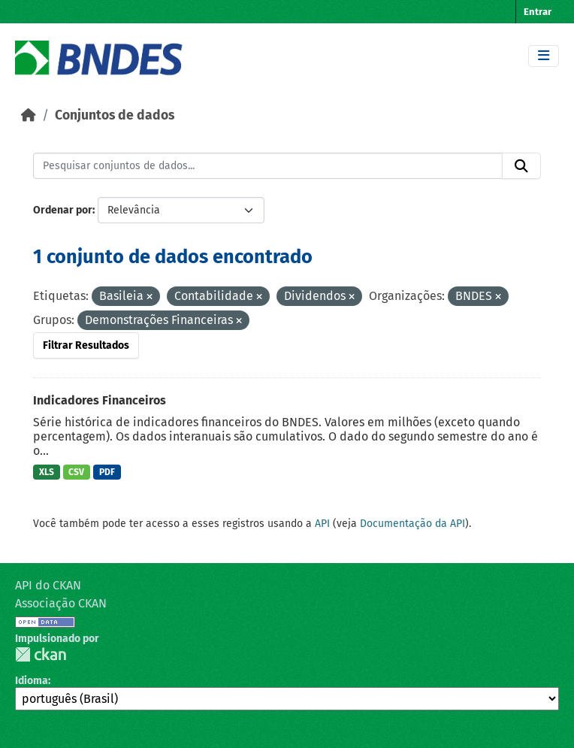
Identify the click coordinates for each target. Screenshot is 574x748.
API (322, 523)
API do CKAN (48, 585)
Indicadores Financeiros (99, 400)
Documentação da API (412, 523)
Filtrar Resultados (86, 345)
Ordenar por (62, 210)
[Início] (28, 115)
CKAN (40, 654)
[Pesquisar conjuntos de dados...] (268, 166)
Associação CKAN (61, 603)
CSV (76, 472)
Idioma (31, 680)
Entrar (537, 11)
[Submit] (521, 166)
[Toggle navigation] (543, 56)
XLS (46, 472)
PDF (107, 472)
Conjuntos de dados (114, 115)
